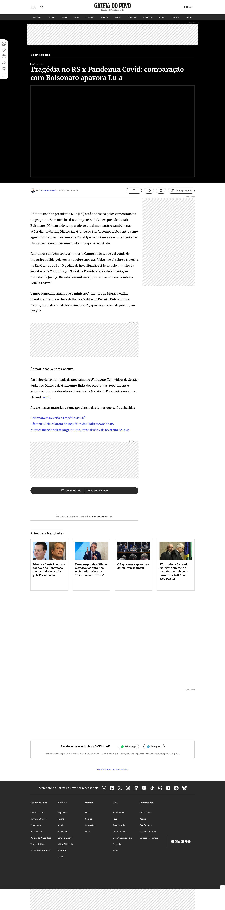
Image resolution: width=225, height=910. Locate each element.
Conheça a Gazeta (38, 819)
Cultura (175, 17)
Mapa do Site (36, 832)
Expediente (35, 825)
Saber (76, 17)
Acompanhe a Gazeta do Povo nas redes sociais (68, 788)
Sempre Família (119, 832)
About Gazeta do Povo (40, 850)
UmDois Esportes (66, 838)
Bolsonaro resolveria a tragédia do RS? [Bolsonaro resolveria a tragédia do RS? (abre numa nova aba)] (57, 418)
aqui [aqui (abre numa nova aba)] (46, 397)
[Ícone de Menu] (33, 7)
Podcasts (117, 844)
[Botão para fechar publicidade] (222, 887)
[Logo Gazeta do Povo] (112, 6)
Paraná (61, 819)
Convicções (90, 825)
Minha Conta (145, 813)
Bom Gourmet (119, 813)
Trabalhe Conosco (148, 832)
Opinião (88, 819)
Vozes (64, 17)
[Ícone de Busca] (42, 7)
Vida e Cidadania (65, 844)
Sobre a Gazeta (37, 813)
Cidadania (147, 17)
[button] (84, 517)
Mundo (162, 17)
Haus (115, 819)
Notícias (37, 17)
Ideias (118, 17)
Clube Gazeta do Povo (122, 838)
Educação (62, 850)
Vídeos (188, 17)
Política (104, 17)
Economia (131, 17)
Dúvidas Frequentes (149, 838)
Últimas (51, 17)
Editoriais (90, 17)
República (62, 813)
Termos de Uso (37, 844)
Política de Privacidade (40, 838)
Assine (143, 819)
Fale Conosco (146, 825)
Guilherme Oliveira (49, 190)
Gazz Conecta (119, 825)
